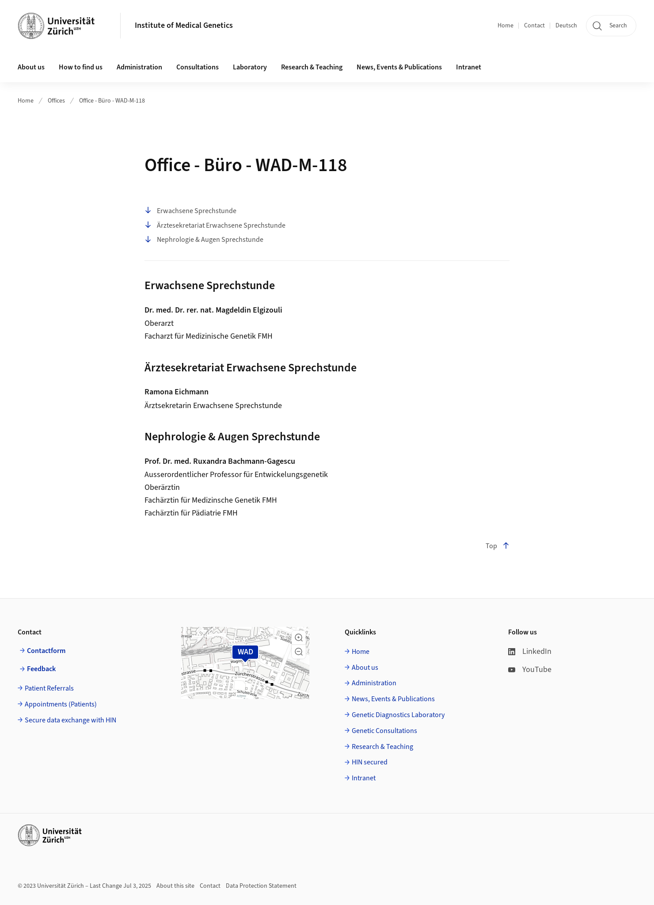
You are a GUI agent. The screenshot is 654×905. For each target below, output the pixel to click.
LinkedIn (529, 651)
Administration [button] (139, 67)
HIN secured (370, 762)
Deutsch (566, 25)
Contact (534, 25)
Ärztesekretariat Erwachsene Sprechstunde (214, 225)
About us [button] (31, 67)
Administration (374, 683)
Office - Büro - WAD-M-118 (112, 100)
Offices (56, 100)
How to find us (81, 67)
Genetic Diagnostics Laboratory (398, 715)
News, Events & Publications (399, 67)
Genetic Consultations (384, 731)
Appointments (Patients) (61, 704)
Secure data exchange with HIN (70, 720)
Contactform (46, 651)
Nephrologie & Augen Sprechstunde (203, 240)
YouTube (529, 669)
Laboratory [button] (250, 67)
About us (365, 667)
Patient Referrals (49, 688)
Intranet (468, 67)
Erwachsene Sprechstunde (190, 211)
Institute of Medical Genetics (184, 25)
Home (505, 25)
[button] (299, 637)
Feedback (41, 669)
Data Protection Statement (261, 886)
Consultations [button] (197, 67)
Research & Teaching (311, 67)
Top (498, 546)
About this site (175, 886)
